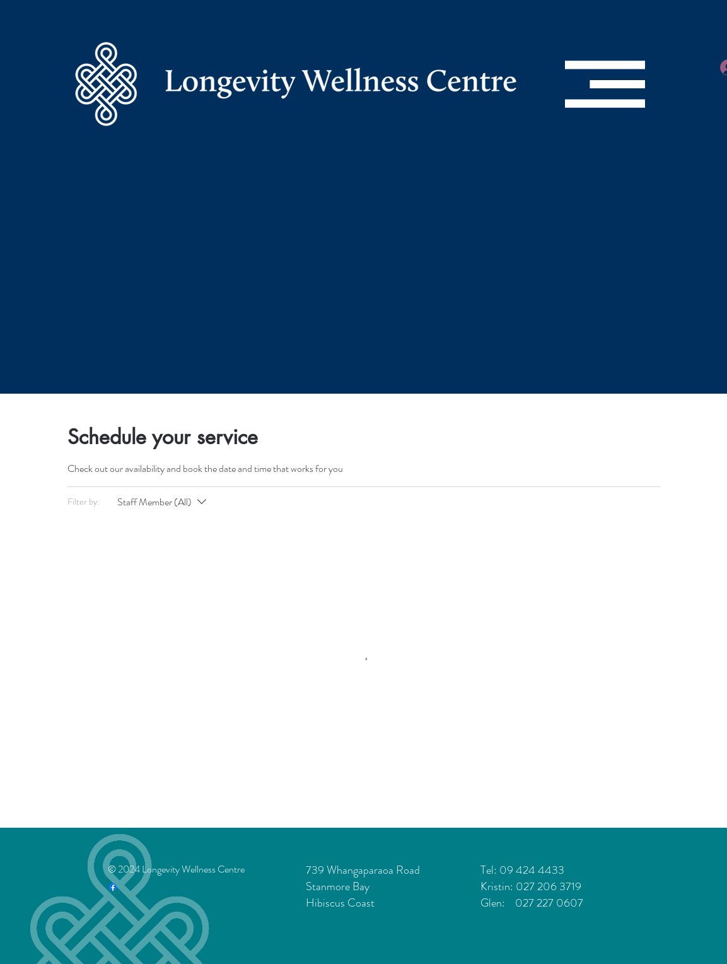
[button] (605, 84)
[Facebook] (113, 887)
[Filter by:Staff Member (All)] (163, 502)
